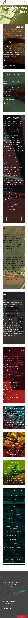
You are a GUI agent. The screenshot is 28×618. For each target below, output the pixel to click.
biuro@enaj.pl (10, 601)
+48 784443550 (9, 603)
